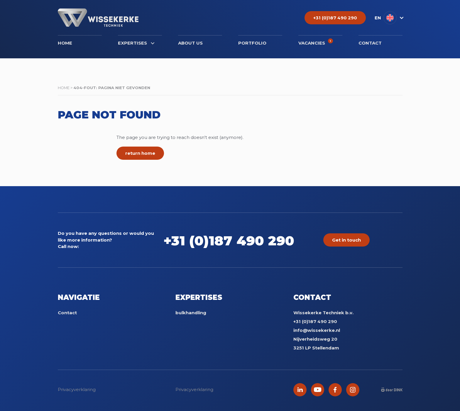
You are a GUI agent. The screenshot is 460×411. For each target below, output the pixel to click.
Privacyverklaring (77, 389)
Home (65, 43)
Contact (370, 43)
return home (140, 153)
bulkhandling (190, 312)
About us (190, 43)
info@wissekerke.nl (316, 330)
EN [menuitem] (378, 18)
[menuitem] (388, 17)
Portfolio (252, 43)
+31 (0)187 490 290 (237, 240)
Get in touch (346, 240)
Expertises (136, 43)
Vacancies (315, 42)
